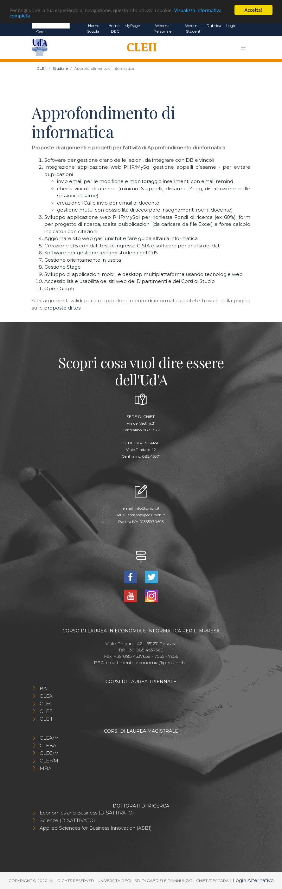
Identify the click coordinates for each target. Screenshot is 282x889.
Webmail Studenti (193, 28)
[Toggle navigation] (243, 47)
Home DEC (113, 28)
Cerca (41, 31)
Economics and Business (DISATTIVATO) (87, 813)
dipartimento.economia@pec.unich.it (147, 662)
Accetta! (254, 10)
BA (43, 688)
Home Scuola (93, 28)
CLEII (41, 68)
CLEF (46, 711)
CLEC (46, 704)
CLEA (46, 696)
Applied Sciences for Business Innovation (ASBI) (96, 828)
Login (231, 25)
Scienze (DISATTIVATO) (67, 820)
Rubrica (214, 25)
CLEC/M (49, 753)
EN (244, 26)
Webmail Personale (162, 28)
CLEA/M (49, 738)
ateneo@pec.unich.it (146, 515)
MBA (46, 768)
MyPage (132, 25)
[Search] (51, 25)
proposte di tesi (62, 308)
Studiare (60, 68)
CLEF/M (49, 761)
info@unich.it (147, 508)
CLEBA (48, 745)
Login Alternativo (253, 880)
